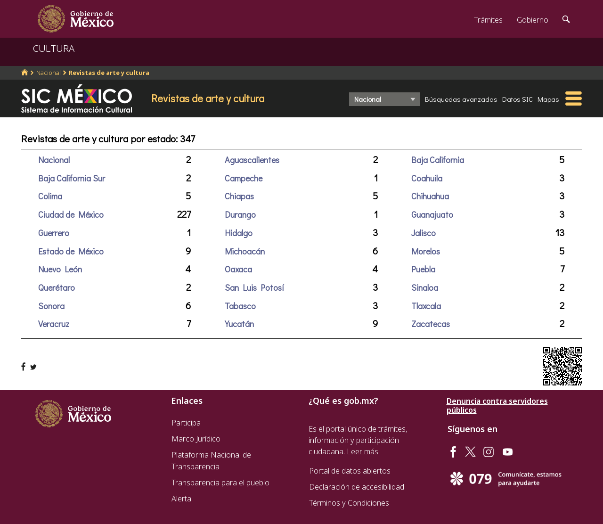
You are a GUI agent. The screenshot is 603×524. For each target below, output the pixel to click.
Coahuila (426, 178)
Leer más (362, 451)
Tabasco (240, 305)
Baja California (437, 159)
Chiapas (239, 196)
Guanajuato (432, 214)
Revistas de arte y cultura (109, 72)
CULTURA (53, 48)
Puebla (423, 269)
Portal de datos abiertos (350, 471)
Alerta (181, 498)
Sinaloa (424, 287)
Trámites (488, 20)
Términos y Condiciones (349, 503)
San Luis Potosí (254, 287)
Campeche (243, 178)
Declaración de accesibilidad (356, 487)
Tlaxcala (426, 305)
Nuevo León (60, 269)
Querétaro (56, 287)
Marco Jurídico (195, 439)
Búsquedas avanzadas (461, 99)
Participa (186, 423)
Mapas (548, 99)
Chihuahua (430, 196)
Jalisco (423, 232)
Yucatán (239, 323)
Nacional (48, 72)
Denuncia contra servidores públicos (497, 406)
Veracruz (53, 323)
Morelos (425, 251)
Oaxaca (238, 269)
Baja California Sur (71, 178)
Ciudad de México (71, 214)
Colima (50, 196)
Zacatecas (430, 323)
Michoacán (245, 251)
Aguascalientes (252, 159)
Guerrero (53, 232)
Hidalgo (239, 232)
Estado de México (71, 251)
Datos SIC (517, 99)
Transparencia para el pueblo (220, 482)
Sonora (51, 305)
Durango (240, 214)
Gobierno (532, 20)
